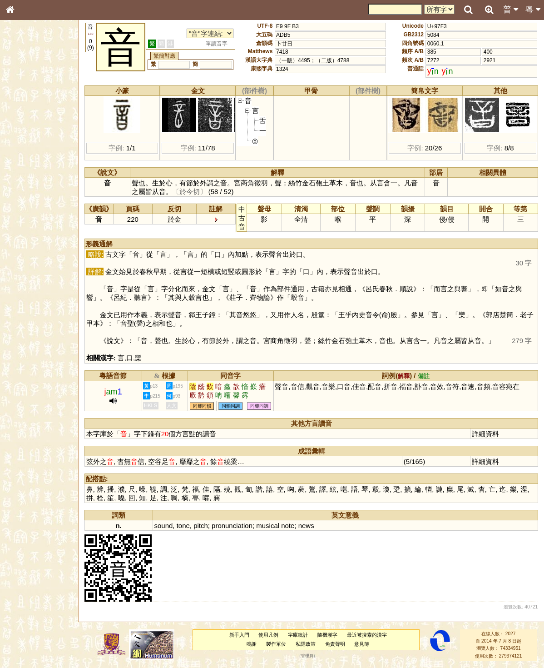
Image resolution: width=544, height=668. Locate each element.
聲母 (18, 239)
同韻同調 (231, 406)
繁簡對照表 (25, 304)
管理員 (307, 655)
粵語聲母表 (25, 186)
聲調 (43, 239)
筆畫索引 (22, 129)
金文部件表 (25, 146)
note (287, 525)
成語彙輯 (22, 296)
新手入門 (239, 635)
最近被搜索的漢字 (367, 635)
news (306, 525)
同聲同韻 (202, 406)
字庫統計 (298, 635)
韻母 (30, 239)
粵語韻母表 (25, 195)
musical (267, 525)
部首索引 (22, 121)
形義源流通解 (27, 154)
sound (163, 525)
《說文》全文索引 (33, 279)
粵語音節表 (25, 178)
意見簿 (361, 644)
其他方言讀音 (27, 255)
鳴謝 (252, 644)
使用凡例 (268, 635)
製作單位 (276, 644)
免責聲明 (335, 644)
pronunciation (232, 525)
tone (183, 525)
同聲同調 (259, 406)
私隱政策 (306, 644)
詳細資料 (485, 434)
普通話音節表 (27, 247)
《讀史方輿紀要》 (33, 287)
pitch (200, 525)
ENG (40, 100)
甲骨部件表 (25, 138)
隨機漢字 (327, 635)
